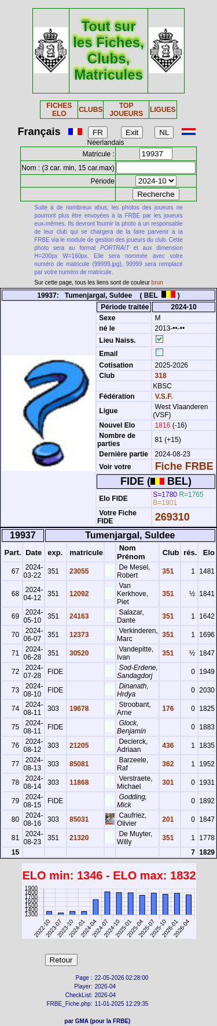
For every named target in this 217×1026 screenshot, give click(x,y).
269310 (172, 517)
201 (167, 819)
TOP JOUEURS (126, 110)
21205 (78, 746)
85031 (78, 819)
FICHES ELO (59, 110)
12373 (78, 635)
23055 (78, 571)
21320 (78, 838)
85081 (78, 764)
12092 (78, 594)
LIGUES (163, 110)
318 (159, 376)
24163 (78, 616)
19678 (78, 709)
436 (167, 746)
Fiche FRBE (184, 466)
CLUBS (90, 110)
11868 (78, 782)
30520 (78, 653)
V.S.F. (164, 396)
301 (167, 782)
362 (167, 764)
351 (167, 571)
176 (167, 709)
